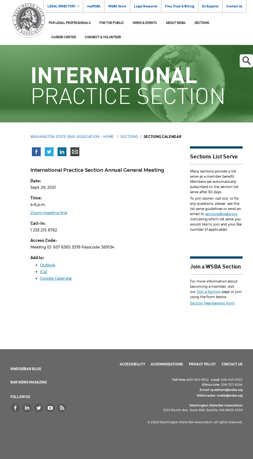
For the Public (111, 22)
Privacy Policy (202, 364)
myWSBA (94, 6)
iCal (43, 271)
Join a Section (209, 291)
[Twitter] (39, 407)
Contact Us (234, 6)
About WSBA (176, 22)
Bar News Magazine (28, 382)
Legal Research (145, 6)
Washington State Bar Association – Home (72, 136)
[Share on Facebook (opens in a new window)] (36, 151)
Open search (246, 60)
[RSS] (62, 407)
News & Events (145, 22)
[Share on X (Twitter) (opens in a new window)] (49, 151)
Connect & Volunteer (103, 37)
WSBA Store (117, 6)
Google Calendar (56, 278)
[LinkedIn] (27, 407)
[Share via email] (74, 151)
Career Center (63, 37)
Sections (201, 22)
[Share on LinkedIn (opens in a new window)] (62, 151)
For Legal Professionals (70, 22)
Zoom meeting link (48, 212)
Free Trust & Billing (179, 6)
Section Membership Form (212, 303)
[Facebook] (15, 407)
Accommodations (167, 364)
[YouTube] (50, 407)
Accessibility (132, 364)
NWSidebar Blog (25, 368)
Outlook (47, 265)
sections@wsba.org (221, 214)
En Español (210, 6)
